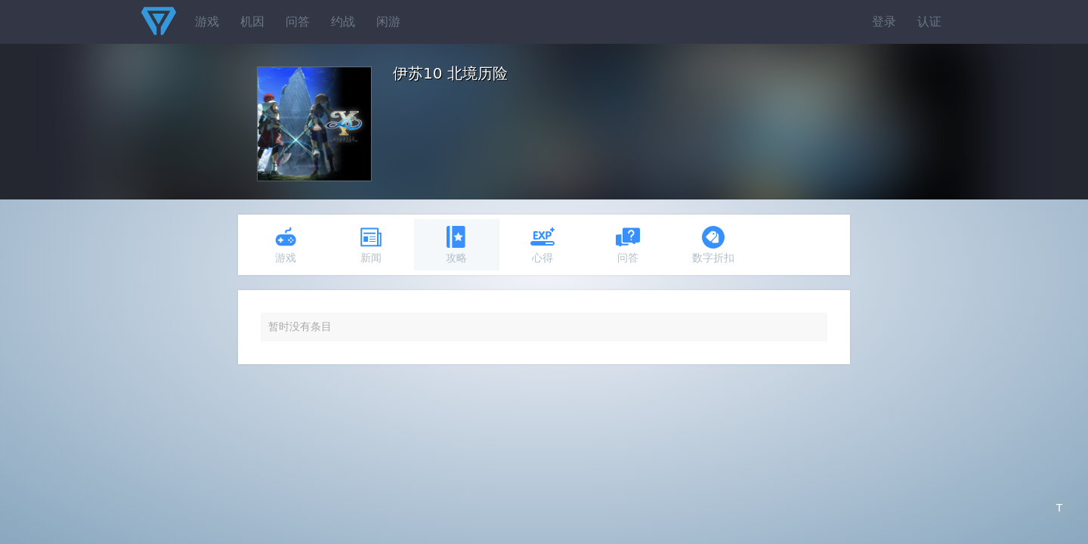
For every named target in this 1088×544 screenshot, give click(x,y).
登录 (884, 21)
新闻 (371, 244)
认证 (929, 21)
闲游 (388, 21)
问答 (298, 21)
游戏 (207, 21)
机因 (252, 21)
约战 (343, 21)
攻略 (456, 244)
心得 (542, 244)
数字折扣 (713, 244)
